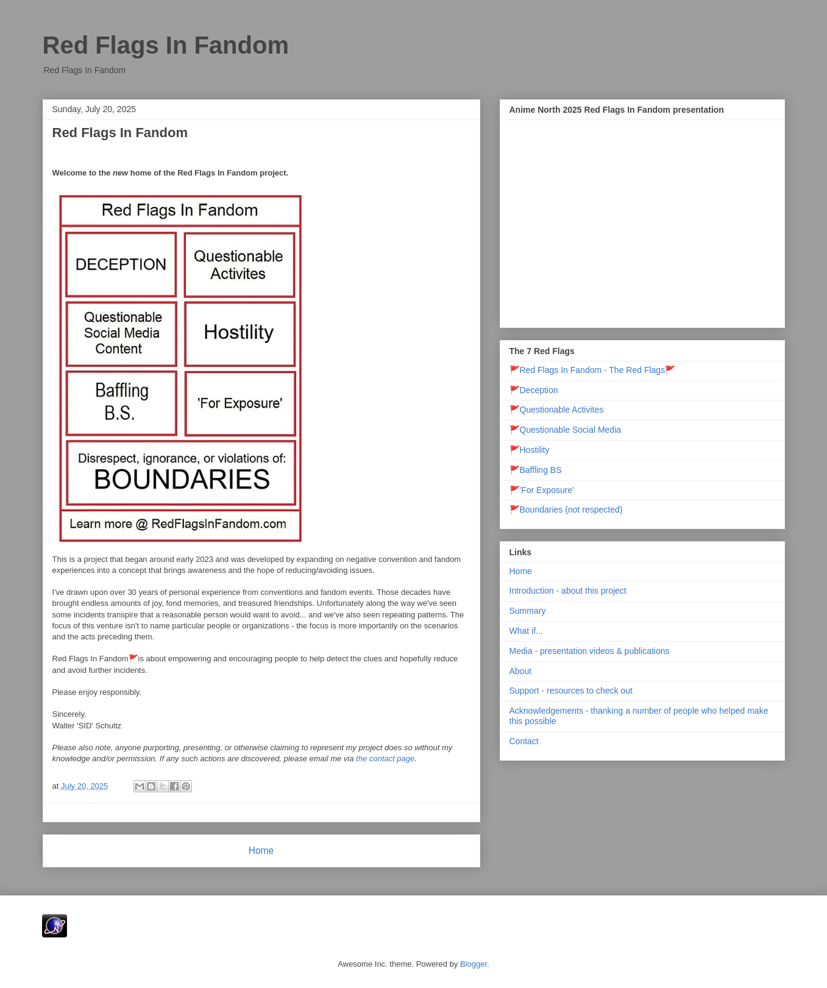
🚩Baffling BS (535, 470)
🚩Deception (533, 390)
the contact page (385, 758)
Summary (527, 611)
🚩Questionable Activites (556, 409)
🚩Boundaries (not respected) (566, 509)
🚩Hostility (529, 450)
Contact (524, 741)
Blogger (473, 963)
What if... (526, 631)
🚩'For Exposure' (541, 490)
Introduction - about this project (567, 590)
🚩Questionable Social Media (565, 430)
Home (261, 850)
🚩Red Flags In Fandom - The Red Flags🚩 (592, 370)
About (520, 671)
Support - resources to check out (571, 690)
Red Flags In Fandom (120, 132)
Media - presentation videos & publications (589, 651)
